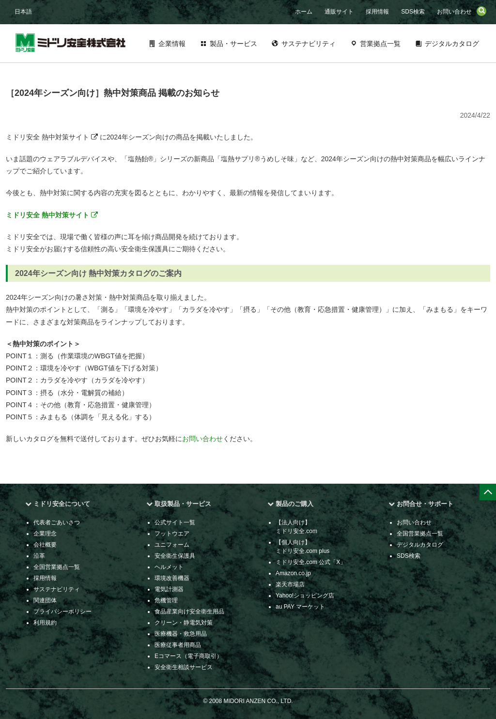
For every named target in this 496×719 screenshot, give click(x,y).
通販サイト (339, 11)
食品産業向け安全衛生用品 (189, 611)
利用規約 (45, 622)
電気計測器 (169, 589)
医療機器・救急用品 (181, 633)
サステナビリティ (308, 43)
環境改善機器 (172, 578)
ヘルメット (169, 567)
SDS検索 (413, 11)
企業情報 (172, 43)
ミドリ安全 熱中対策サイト (52, 215)
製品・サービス (233, 43)
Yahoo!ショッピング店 (305, 595)
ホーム (303, 11)
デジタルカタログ (452, 43)
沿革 (39, 555)
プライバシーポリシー (62, 611)
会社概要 (45, 544)
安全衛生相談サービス (184, 667)
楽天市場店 (290, 584)
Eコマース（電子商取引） (188, 656)
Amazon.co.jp (293, 573)
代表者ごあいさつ (56, 522)
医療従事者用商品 (178, 645)
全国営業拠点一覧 (56, 567)
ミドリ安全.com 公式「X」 (311, 562)
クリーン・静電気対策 (184, 622)
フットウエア (172, 533)
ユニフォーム (172, 544)
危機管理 (166, 600)
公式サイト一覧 (175, 522)
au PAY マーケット (300, 606)
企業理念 (45, 533)
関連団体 (45, 600)
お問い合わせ (454, 11)
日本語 (23, 11)
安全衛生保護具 (175, 555)
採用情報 (377, 11)
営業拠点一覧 (380, 43)
